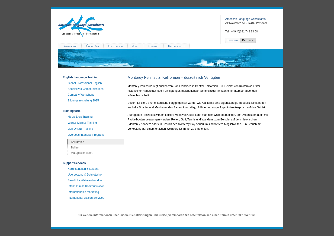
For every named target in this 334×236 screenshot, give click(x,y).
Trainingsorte (71, 111)
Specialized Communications (85, 89)
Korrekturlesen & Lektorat (83, 168)
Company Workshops (81, 94)
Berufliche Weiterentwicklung (85, 180)
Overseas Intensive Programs (86, 134)
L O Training (80, 128)
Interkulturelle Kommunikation (86, 186)
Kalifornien (77, 142)
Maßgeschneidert (82, 152)
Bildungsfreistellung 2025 (83, 100)
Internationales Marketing (83, 192)
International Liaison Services (86, 197)
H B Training (80, 116)
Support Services (74, 163)
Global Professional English (85, 83)
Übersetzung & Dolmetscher (85, 174)
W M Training (82, 122)
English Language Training (80, 77)
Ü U (92, 46)
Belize (75, 147)
